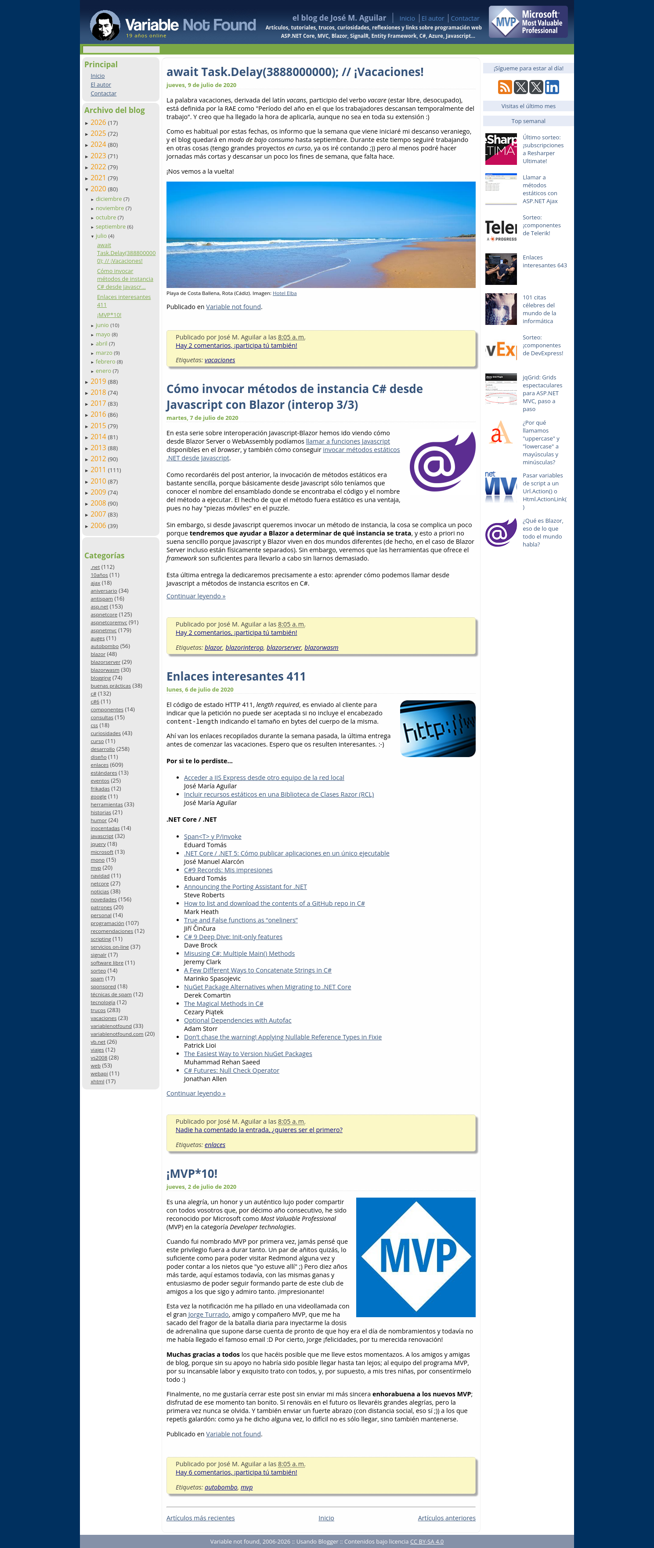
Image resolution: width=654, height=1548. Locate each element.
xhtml (97, 1081)
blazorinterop (245, 647)
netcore (99, 883)
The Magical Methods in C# (224, 1003)
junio (103, 325)
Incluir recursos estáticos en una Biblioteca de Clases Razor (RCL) (279, 794)
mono (97, 859)
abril (102, 343)
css (94, 725)
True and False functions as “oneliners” (241, 920)
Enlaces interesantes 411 (236, 676)
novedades (103, 899)
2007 (99, 514)
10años (99, 575)
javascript (101, 836)
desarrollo (102, 749)
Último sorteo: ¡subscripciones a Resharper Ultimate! (543, 149)
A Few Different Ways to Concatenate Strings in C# (258, 970)
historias (100, 812)
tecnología (102, 1002)
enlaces (99, 764)
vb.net (97, 1041)
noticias (99, 891)
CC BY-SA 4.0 (427, 1541)
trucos (97, 1010)
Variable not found (233, 306)
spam (97, 978)
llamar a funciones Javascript (348, 441)
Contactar (465, 18)
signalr (98, 954)
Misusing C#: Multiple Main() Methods (239, 953)
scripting (100, 939)
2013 (99, 447)
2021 (99, 177)
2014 (99, 436)
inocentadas (104, 828)
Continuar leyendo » (196, 596)
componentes (106, 709)
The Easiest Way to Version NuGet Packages (248, 1053)
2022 (99, 166)
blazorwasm (104, 670)
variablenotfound (111, 1026)
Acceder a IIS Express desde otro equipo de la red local (264, 777)
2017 (99, 403)
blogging (100, 677)
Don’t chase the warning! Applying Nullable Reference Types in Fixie (283, 1037)
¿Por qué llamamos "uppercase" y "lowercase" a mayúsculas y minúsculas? (541, 442)
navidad (99, 875)
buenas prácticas (110, 685)
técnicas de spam (111, 994)
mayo (104, 334)
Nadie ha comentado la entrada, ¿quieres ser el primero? (259, 1129)
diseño (98, 757)
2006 (99, 525)
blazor (97, 654)
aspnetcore (103, 614)
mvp (95, 867)
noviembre (111, 208)
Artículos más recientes (200, 1518)
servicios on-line (109, 946)
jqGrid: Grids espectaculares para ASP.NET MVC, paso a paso (542, 393)
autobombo (104, 646)
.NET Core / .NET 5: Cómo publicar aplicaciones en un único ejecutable (287, 853)
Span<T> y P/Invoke (213, 836)
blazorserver (105, 662)
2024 (99, 144)
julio (102, 236)
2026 (99, 122)
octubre (107, 217)
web (95, 1065)
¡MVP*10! (109, 315)
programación (107, 923)
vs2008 (98, 1057)
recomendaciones (111, 931)
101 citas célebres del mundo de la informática (539, 309)
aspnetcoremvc (108, 622)
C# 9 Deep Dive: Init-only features (233, 936)
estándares (103, 772)
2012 (99, 458)
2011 (99, 469)
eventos (99, 780)
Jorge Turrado (208, 1314)
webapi (99, 1073)
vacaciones (103, 1018)
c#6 (94, 701)
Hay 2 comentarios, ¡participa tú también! (236, 345)
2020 (99, 188)
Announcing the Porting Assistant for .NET (245, 886)
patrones (101, 907)
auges (97, 638)
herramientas (106, 804)
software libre (106, 962)
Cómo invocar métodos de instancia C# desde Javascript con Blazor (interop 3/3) (294, 396)
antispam (101, 598)
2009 (99, 492)
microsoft (101, 852)
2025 (99, 133)
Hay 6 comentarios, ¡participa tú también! (236, 1472)
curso (97, 741)
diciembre (109, 199)
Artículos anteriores (447, 1518)
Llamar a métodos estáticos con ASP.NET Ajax (540, 189)
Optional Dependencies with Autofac (238, 1020)
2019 (99, 381)
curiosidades (105, 733)
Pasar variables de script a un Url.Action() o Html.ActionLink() (545, 491)
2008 (99, 503)
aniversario (103, 590)
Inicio (407, 18)
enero (104, 371)
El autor (433, 18)
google (98, 796)
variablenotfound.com (116, 1034)
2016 (99, 414)
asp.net (99, 606)
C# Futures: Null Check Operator (231, 1070)
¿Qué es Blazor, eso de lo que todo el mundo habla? (543, 532)
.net (95, 567)
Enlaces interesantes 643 (545, 261)
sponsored (103, 986)
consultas (101, 717)
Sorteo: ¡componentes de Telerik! (542, 225)
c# (93, 693)
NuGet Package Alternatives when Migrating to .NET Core (267, 987)
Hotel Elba (285, 293)
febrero (106, 361)
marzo (105, 353)
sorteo (98, 970)
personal (101, 915)
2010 (99, 481)
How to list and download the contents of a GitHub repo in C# (274, 903)
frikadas (99, 788)
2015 (99, 425)
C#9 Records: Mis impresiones (228, 870)
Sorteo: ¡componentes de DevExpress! (543, 345)
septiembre (111, 226)
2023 (99, 155)
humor (98, 820)
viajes (97, 1049)
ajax (95, 582)
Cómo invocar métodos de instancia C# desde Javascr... (125, 279)
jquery (97, 844)
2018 (99, 392)
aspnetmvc (103, 630)
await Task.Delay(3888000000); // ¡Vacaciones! (126, 253)
